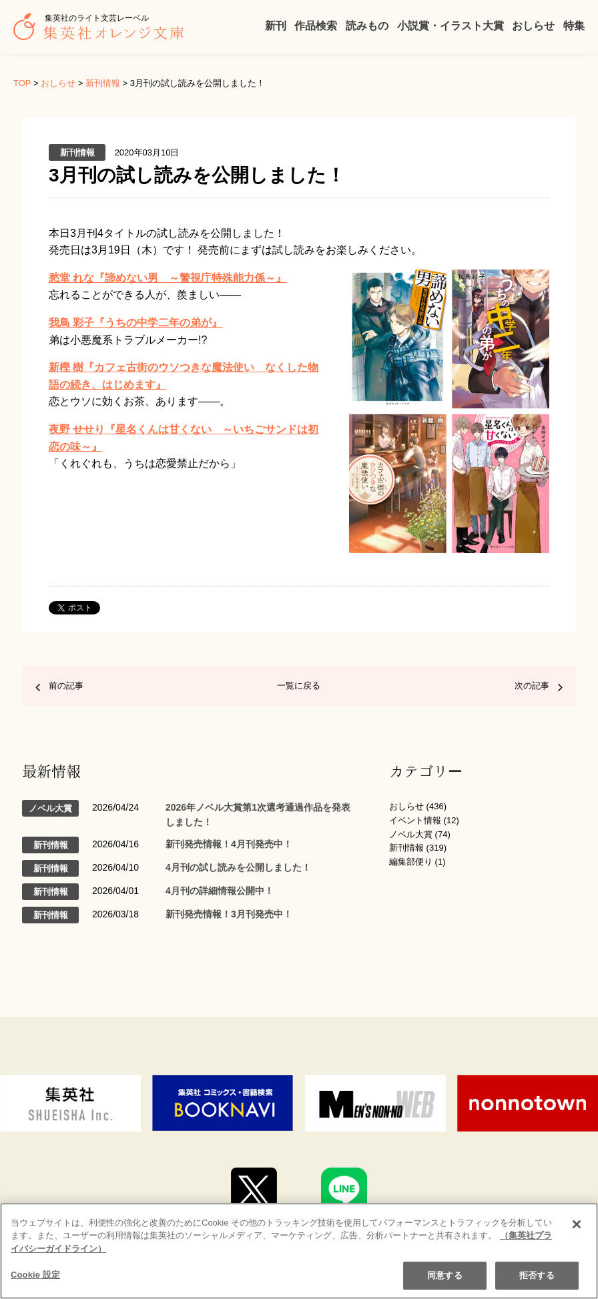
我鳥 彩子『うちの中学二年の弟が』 (135, 322)
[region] (299, 1251)
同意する (445, 1275)
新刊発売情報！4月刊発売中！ (229, 844)
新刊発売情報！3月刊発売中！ (229, 914)
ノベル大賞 (410, 834)
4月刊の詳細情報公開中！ (220, 890)
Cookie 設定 (35, 1275)
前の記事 (66, 686)
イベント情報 (415, 820)
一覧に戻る (298, 686)
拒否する (537, 1275)
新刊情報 (102, 83)
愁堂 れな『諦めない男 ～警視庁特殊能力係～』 (167, 278)
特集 (574, 25)
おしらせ (533, 25)
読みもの (367, 25)
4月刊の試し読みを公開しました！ (238, 867)
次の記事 (532, 686)
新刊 (275, 25)
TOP (22, 83)
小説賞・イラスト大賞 (450, 25)
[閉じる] (576, 1224)
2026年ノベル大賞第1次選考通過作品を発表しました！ (258, 814)
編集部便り (410, 862)
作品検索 (315, 25)
